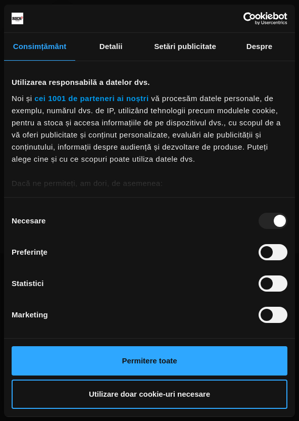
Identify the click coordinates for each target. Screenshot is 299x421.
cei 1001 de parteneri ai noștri (91, 98)
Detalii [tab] (111, 46)
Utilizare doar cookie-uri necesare (149, 394)
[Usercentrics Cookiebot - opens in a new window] (243, 18)
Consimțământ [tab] (39, 46)
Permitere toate (149, 360)
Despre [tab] (259, 46)
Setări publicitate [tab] (185, 46)
